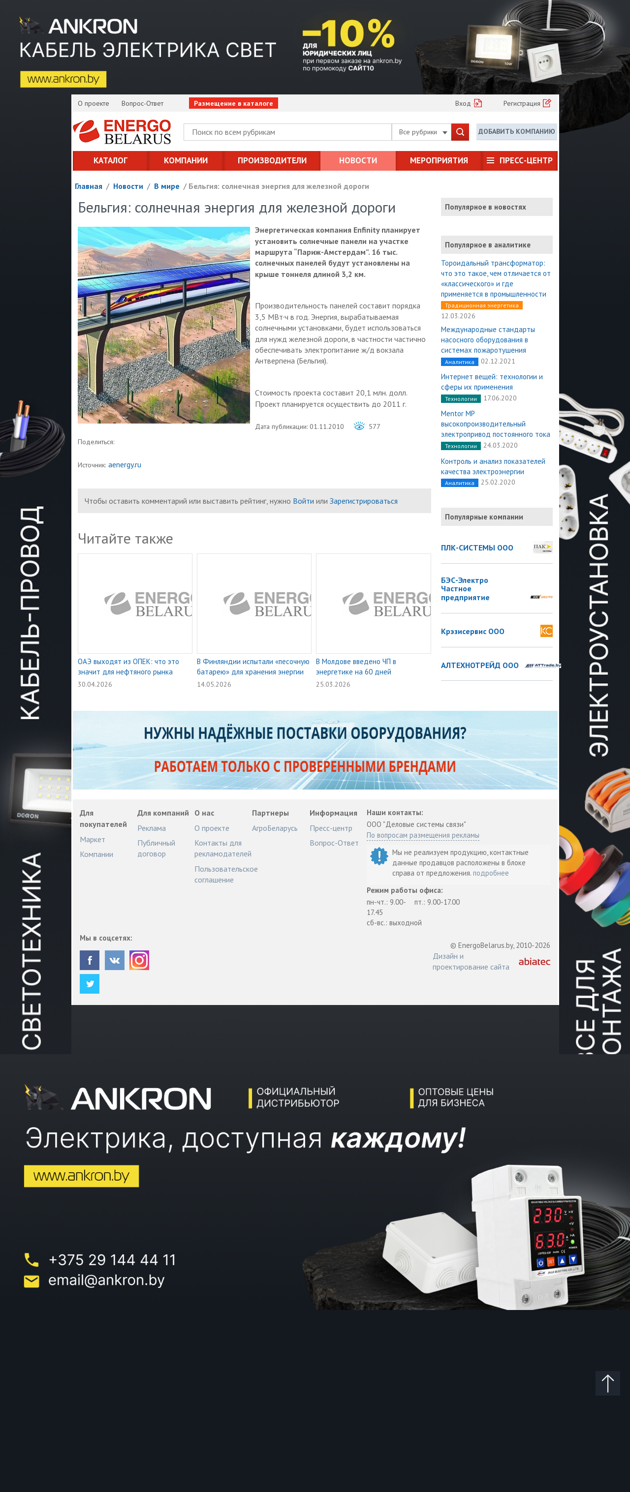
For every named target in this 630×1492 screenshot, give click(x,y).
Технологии (461, 398)
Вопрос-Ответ (142, 103)
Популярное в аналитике (488, 244)
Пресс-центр (526, 160)
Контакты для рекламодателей (223, 848)
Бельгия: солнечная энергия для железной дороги (279, 186)
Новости (358, 160)
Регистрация (522, 103)
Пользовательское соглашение (226, 874)
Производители (272, 160)
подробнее (491, 873)
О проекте (93, 103)
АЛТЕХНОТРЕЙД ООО (480, 665)
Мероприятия (439, 160)
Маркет (92, 839)
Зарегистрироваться (364, 501)
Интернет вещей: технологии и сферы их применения (492, 382)
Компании (186, 160)
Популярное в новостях (485, 207)
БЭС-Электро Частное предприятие (465, 589)
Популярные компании (484, 516)
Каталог (110, 160)
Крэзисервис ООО (472, 631)
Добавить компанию (516, 131)
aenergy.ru (124, 464)
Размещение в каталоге (233, 103)
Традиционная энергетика (482, 305)
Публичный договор (156, 848)
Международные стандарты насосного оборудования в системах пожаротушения (488, 340)
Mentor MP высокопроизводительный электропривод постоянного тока (495, 424)
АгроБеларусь (275, 828)
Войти (303, 501)
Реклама (151, 828)
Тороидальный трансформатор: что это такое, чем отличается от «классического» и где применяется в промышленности (496, 278)
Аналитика (459, 361)
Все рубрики (423, 131)
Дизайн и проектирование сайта (471, 961)
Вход (463, 103)
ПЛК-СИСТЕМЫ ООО (477, 548)
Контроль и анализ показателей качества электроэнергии (493, 466)
